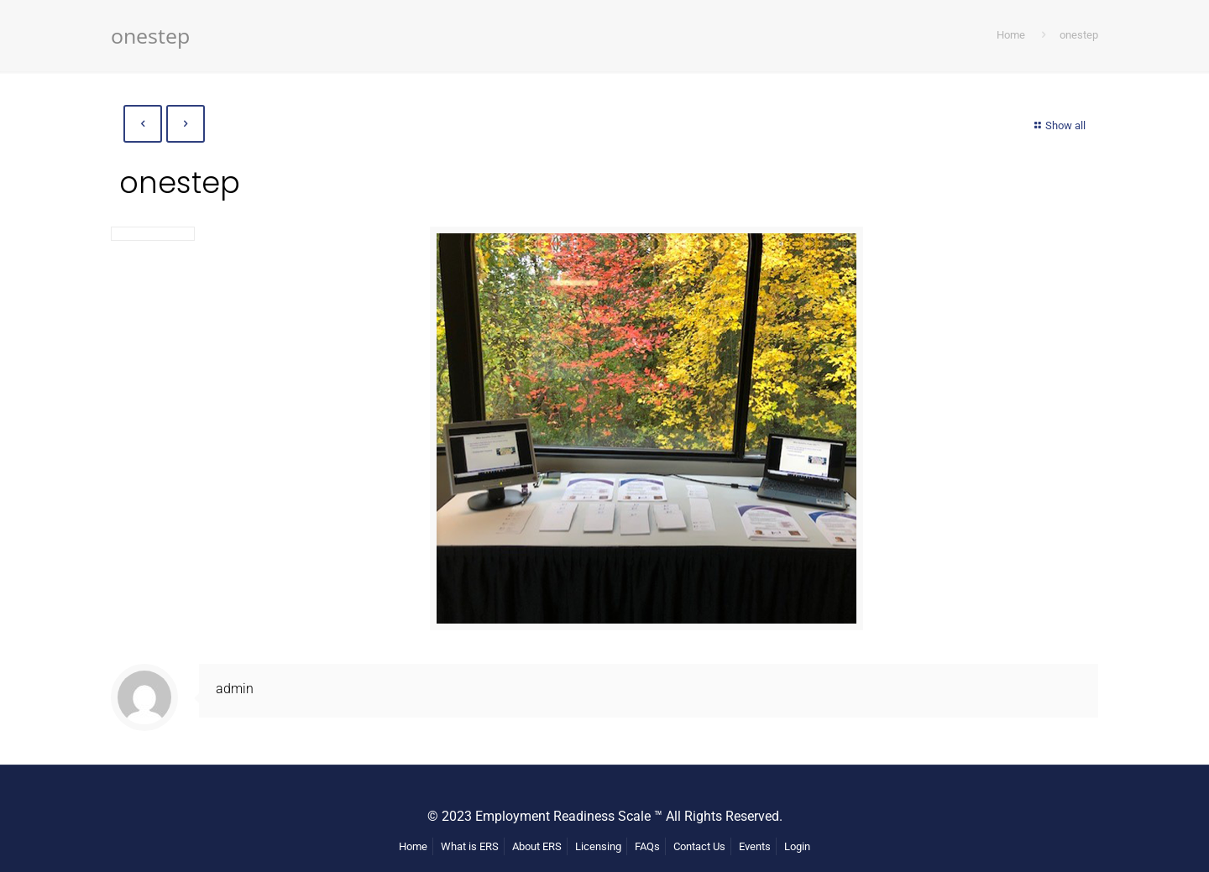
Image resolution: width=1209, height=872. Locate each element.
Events (755, 846)
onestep (1079, 35)
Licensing (598, 846)
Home (1011, 35)
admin (235, 689)
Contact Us (699, 846)
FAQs (647, 846)
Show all (1058, 125)
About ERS (537, 846)
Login (797, 846)
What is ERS (470, 846)
